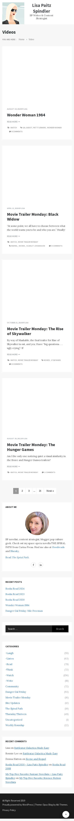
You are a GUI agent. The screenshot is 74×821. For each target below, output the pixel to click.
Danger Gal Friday (15, 691)
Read (17, 557)
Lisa (25, 109)
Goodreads (58, 547)
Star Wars (56, 360)
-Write (9, 680)
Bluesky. (14, 551)
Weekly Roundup (14, 725)
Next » (50, 490)
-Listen (9, 658)
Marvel (14, 246)
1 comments (49, 472)
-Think (9, 669)
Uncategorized (13, 719)
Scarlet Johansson (35, 246)
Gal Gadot (27, 127)
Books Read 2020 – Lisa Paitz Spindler (26, 764)
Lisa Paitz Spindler (41, 8)
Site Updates (12, 703)
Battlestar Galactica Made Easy (31, 747)
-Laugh (9, 653)
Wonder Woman (54, 127)
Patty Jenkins (39, 127)
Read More (13, 121)
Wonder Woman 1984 (26, 114)
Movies (22, 246)
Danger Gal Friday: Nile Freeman (24, 610)
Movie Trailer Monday (28, 242)
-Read (8, 664)
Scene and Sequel (36, 758)
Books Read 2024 (14, 588)
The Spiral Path (14, 708)
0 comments (17, 131)
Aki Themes (61, 804)
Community (12, 686)
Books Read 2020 (14, 599)
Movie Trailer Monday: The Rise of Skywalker (35, 331)
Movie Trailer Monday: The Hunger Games (31, 447)
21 (40, 490)
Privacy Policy (9, 810)
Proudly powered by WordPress (18, 804)
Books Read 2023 (14, 594)
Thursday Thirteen (15, 714)
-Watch (13, 127)
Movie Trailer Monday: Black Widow (32, 217)
